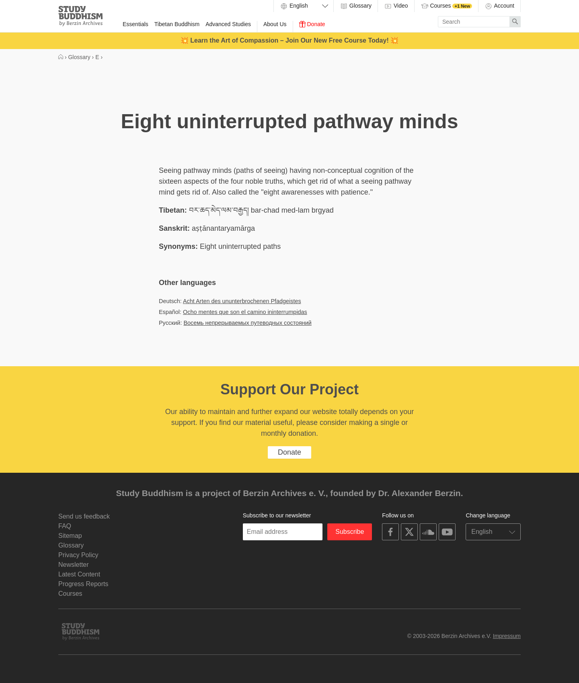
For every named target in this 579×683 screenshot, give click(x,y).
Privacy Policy (78, 555)
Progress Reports (83, 583)
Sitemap (70, 535)
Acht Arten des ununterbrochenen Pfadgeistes (242, 301)
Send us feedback (84, 516)
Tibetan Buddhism (176, 24)
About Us (275, 24)
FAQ (64, 526)
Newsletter (73, 564)
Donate (312, 24)
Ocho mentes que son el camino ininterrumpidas (245, 312)
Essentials (135, 24)
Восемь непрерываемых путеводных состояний (247, 323)
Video (396, 6)
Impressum (507, 636)
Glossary (356, 6)
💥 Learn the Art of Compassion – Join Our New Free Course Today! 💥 (289, 40)
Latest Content (79, 574)
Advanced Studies (228, 24)
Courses (446, 6)
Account (499, 6)
